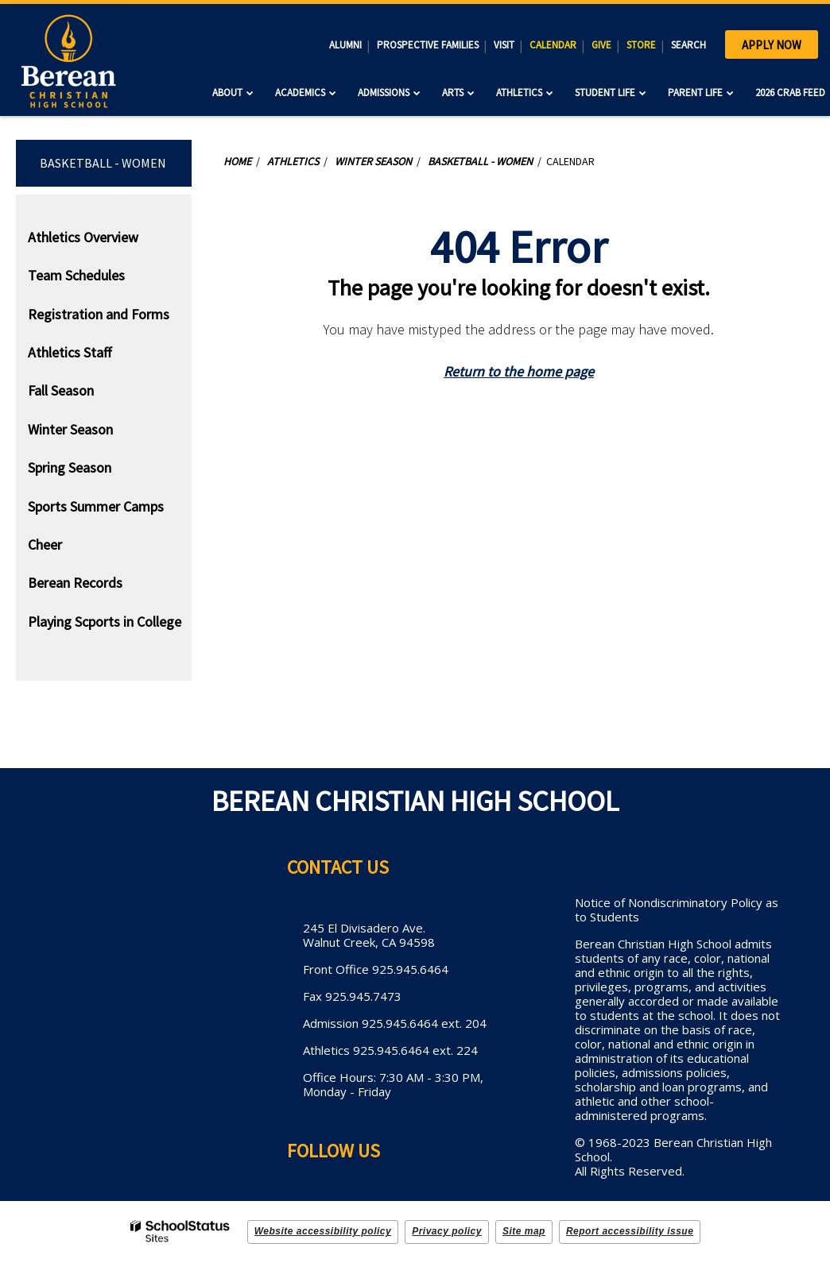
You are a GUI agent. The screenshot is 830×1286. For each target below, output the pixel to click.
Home (237, 161)
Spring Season (69, 467)
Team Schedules (76, 275)
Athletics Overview (83, 237)
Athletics (293, 161)
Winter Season (70, 429)
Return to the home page (519, 371)
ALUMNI (345, 45)
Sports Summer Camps (96, 506)
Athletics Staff (69, 352)
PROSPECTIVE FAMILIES (428, 45)
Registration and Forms (98, 314)
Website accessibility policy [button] (323, 1231)
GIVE (601, 45)
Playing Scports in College (104, 621)
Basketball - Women (103, 163)
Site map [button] (523, 1231)
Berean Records (75, 582)
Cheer (45, 544)
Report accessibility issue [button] (629, 1231)
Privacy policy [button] (447, 1231)
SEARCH (688, 45)
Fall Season (61, 390)
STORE (641, 45)
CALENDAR (552, 45)
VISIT (504, 45)
